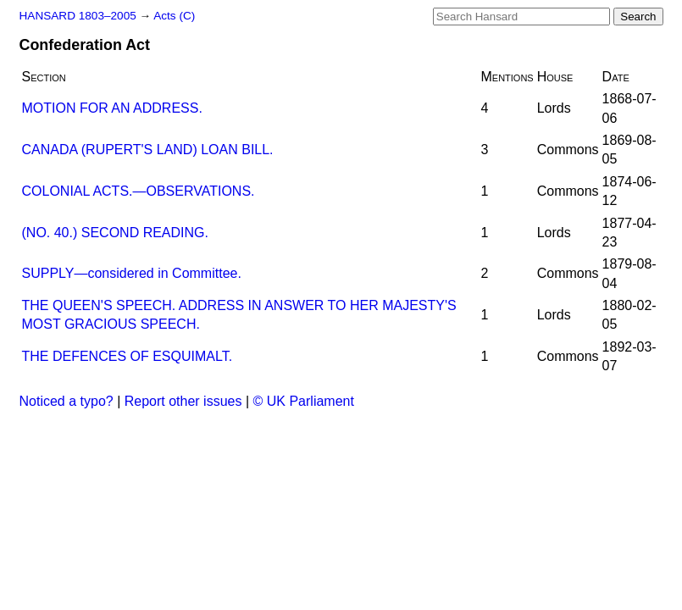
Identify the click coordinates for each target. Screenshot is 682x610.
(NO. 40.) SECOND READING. (115, 232)
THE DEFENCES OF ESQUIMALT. (127, 356)
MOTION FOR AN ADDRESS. (112, 108)
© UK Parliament (303, 401)
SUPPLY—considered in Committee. (131, 273)
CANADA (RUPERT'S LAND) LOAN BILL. (148, 149)
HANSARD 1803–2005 (77, 15)
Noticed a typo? (66, 401)
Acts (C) (174, 15)
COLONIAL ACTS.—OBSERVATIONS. (138, 191)
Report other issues (183, 401)
